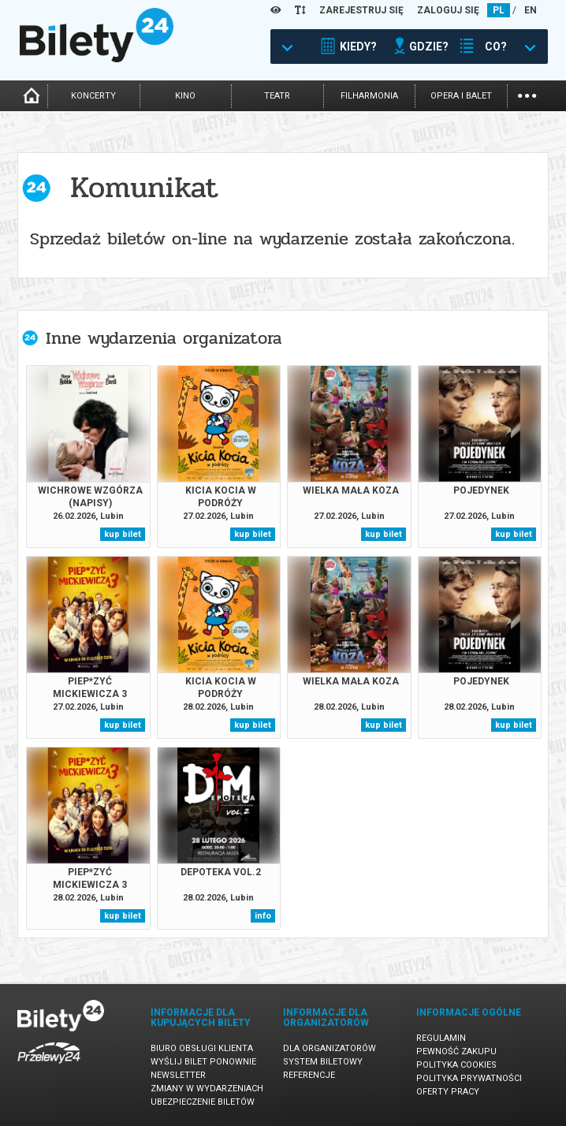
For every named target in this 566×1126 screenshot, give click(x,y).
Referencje (309, 1075)
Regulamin (441, 1038)
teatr (277, 96)
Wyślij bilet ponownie (203, 1062)
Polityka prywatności (469, 1078)
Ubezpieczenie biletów (203, 1102)
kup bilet (122, 534)
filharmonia (369, 96)
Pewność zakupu (456, 1051)
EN (530, 10)
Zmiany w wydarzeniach (207, 1088)
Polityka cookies (456, 1065)
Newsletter (178, 1075)
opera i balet (461, 96)
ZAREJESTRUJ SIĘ (361, 10)
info (263, 916)
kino (185, 96)
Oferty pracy (447, 1092)
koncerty (93, 96)
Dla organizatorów (329, 1048)
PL (499, 10)
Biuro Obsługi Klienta (202, 1048)
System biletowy (323, 1062)
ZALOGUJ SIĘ (448, 10)
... (527, 94)
